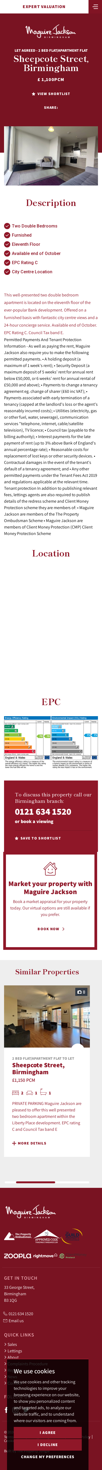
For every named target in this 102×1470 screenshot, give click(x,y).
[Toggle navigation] (95, 6)
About (11, 1357)
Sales (10, 1344)
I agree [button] (48, 1432)
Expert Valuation (44, 6)
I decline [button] (48, 1444)
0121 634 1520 (43, 811)
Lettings (13, 1350)
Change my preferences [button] (47, 1456)
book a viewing (37, 821)
